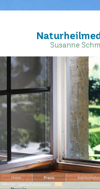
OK (58, 184)
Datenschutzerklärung (33, 184)
